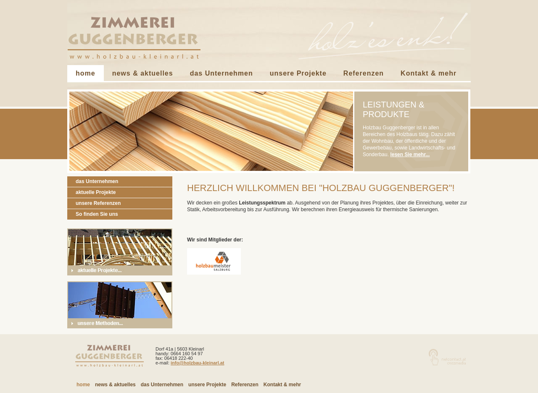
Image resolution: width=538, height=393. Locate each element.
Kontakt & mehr (428, 73)
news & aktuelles (142, 73)
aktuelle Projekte (96, 192)
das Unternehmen (221, 73)
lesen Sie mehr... (410, 154)
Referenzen (363, 73)
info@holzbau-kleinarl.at (197, 362)
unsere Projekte (298, 73)
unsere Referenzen (98, 203)
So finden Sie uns (97, 214)
